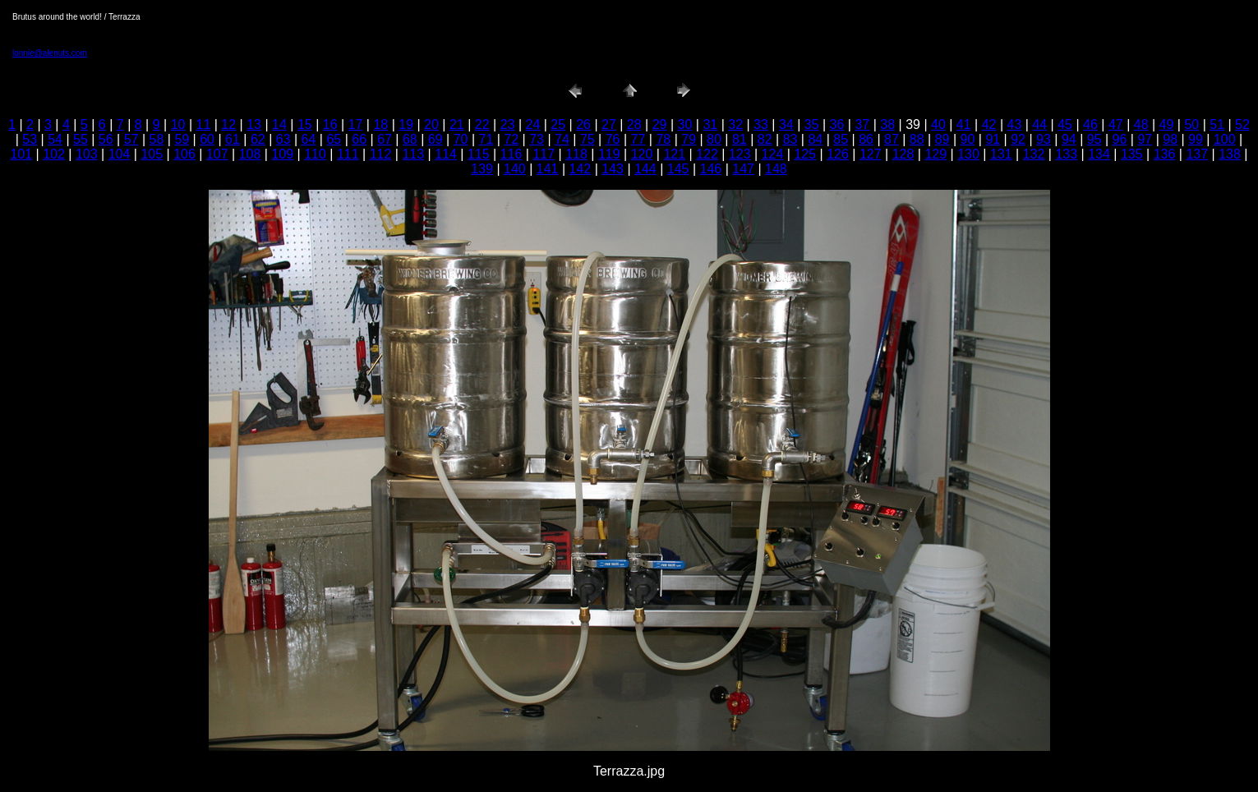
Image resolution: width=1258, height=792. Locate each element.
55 (80, 139)
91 (992, 139)
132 (1034, 154)
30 (685, 124)
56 (106, 139)
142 (580, 169)
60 (207, 139)
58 (157, 139)
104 (119, 154)
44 (1039, 124)
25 (558, 124)
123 (740, 154)
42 (989, 124)
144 (645, 169)
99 (1195, 139)
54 (55, 139)
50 (1191, 124)
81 (739, 139)
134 (1099, 154)
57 (131, 139)
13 (254, 124)
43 (1014, 124)
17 (355, 124)
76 (613, 139)
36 (837, 124)
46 (1090, 124)
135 (1132, 154)
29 (659, 124)
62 (258, 139)
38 (887, 124)
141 (548, 169)
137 (1197, 154)
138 (1230, 154)
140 (515, 169)
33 (760, 124)
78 (663, 139)
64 (309, 139)
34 (786, 124)
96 (1120, 139)
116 (511, 154)
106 (184, 154)
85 (840, 139)
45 (1065, 124)
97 (1144, 139)
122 (707, 154)
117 (543, 154)
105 (152, 154)
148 (776, 169)
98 (1170, 139)
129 (935, 154)
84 (815, 139)
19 (406, 124)
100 (1225, 139)
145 (678, 169)
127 (870, 154)
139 (482, 169)
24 (532, 124)
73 (536, 139)
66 (359, 139)
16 (330, 124)
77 (638, 139)
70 (461, 139)
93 (1043, 139)
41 (963, 124)
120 (642, 154)
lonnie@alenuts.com (49, 53)
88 (917, 139)
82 (765, 139)
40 (938, 124)
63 (283, 139)
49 (1166, 124)
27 (608, 124)
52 (1242, 124)
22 (482, 124)
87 (891, 139)
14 (279, 124)
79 (688, 139)
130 (968, 154)
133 (1066, 154)
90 (968, 139)
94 (1069, 139)
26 (583, 124)
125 (805, 154)
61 (232, 139)
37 (862, 124)
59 (181, 139)
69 (435, 139)
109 (282, 154)
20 (431, 124)
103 (87, 154)
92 (1018, 139)
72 (511, 139)
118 (576, 154)
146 (711, 169)
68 (410, 139)
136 (1165, 154)
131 (1001, 154)
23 (507, 124)
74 (562, 139)
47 (1115, 124)
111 (348, 154)
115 (479, 154)
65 (333, 139)
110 (315, 154)
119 (609, 154)
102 (54, 154)
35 (811, 124)
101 (21, 154)
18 (380, 124)
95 (1094, 139)
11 (203, 124)
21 (456, 124)
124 (773, 154)
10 (178, 124)
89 (942, 139)
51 (1217, 124)
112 (381, 154)
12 (228, 124)
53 (29, 139)
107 (217, 154)
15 (304, 124)
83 (790, 139)
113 (413, 154)
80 (714, 139)
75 (587, 139)
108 (250, 154)
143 (612, 169)
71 (486, 139)
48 (1141, 124)
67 (384, 139)
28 (634, 124)
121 (674, 154)
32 (735, 124)
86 (866, 139)
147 (743, 169)
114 (446, 154)
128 (903, 154)
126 (838, 154)
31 (710, 124)
